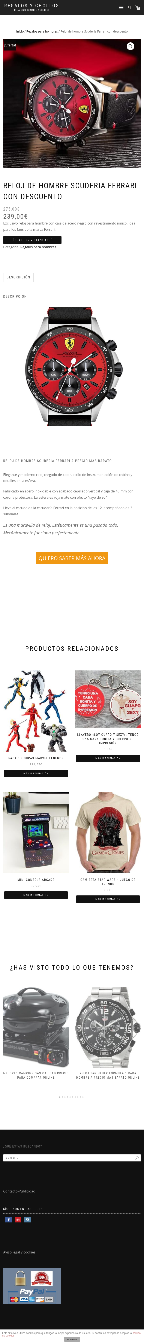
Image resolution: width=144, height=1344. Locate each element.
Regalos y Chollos (31, 5)
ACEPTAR (71, 1339)
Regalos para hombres (42, 31)
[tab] (18, 277)
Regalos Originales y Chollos (32, 10)
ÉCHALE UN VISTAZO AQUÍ (32, 240)
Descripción (18, 277)
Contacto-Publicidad (19, 1191)
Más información (35, 773)
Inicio (20, 31)
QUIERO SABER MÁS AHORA (72, 558)
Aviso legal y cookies (19, 1252)
